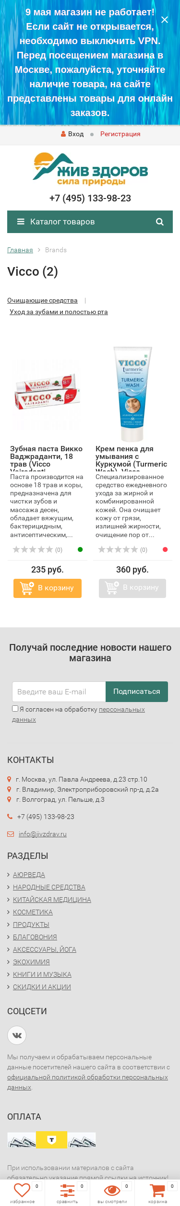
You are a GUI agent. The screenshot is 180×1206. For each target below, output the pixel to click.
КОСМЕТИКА (33, 912)
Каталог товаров (56, 221)
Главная (20, 250)
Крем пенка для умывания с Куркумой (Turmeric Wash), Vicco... (131, 460)
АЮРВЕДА (29, 874)
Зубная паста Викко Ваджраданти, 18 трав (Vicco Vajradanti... (46, 460)
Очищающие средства (42, 300)
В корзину (56, 587)
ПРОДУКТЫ (31, 924)
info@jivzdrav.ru (43, 834)
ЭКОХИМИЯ (31, 962)
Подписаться (136, 691)
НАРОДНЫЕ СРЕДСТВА (49, 887)
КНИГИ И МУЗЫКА (42, 974)
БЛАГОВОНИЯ (35, 937)
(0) (37, 550)
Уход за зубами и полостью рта (59, 312)
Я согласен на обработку (78, 714)
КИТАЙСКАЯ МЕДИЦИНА (52, 899)
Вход (72, 134)
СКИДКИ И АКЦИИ (42, 987)
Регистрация (120, 134)
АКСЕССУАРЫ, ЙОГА (44, 949)
